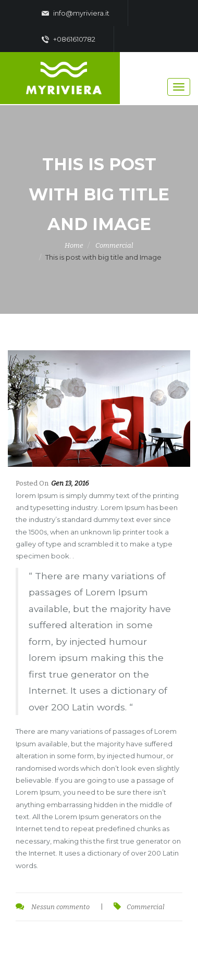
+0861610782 (68, 39)
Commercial (114, 245)
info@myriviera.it (75, 13)
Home (74, 245)
